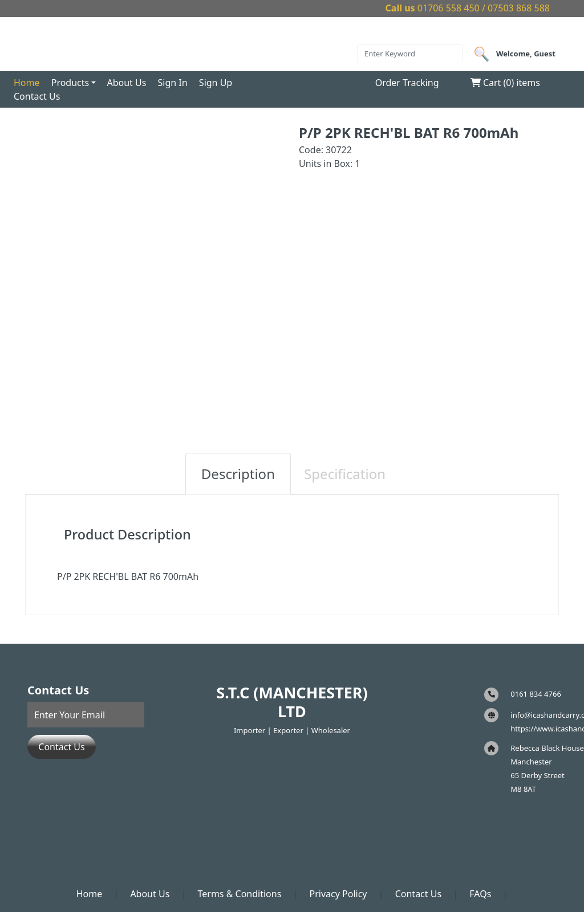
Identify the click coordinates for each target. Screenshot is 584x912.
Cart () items (505, 82)
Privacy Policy (338, 894)
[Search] (410, 54)
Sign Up (215, 82)
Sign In (173, 82)
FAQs (480, 894)
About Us (126, 82)
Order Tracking (407, 82)
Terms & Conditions (239, 894)
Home (27, 82)
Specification (345, 473)
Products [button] (70, 82)
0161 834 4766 (535, 694)
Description (238, 473)
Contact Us (37, 96)
